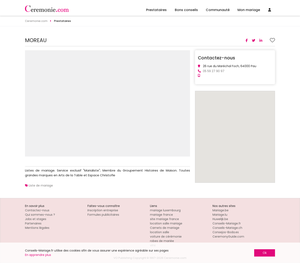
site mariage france (164, 219)
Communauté (218, 10)
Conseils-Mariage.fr (226, 223)
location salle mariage (166, 223)
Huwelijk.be (220, 219)
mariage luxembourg (165, 210)
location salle (159, 232)
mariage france (161, 215)
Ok (265, 253)
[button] (186, 54)
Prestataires (156, 10)
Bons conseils (186, 10)
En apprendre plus (38, 255)
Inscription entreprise (103, 210)
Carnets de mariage (164, 228)
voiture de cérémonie (166, 236)
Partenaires (33, 223)
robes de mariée (162, 241)
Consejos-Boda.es (225, 232)
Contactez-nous (37, 210)
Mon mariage (249, 10)
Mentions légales (37, 228)
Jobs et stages (35, 219)
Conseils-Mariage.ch (227, 228)
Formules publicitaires (103, 215)
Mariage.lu (219, 215)
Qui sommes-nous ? (40, 215)
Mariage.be (220, 210)
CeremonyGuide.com (228, 236)
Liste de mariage (41, 185)
